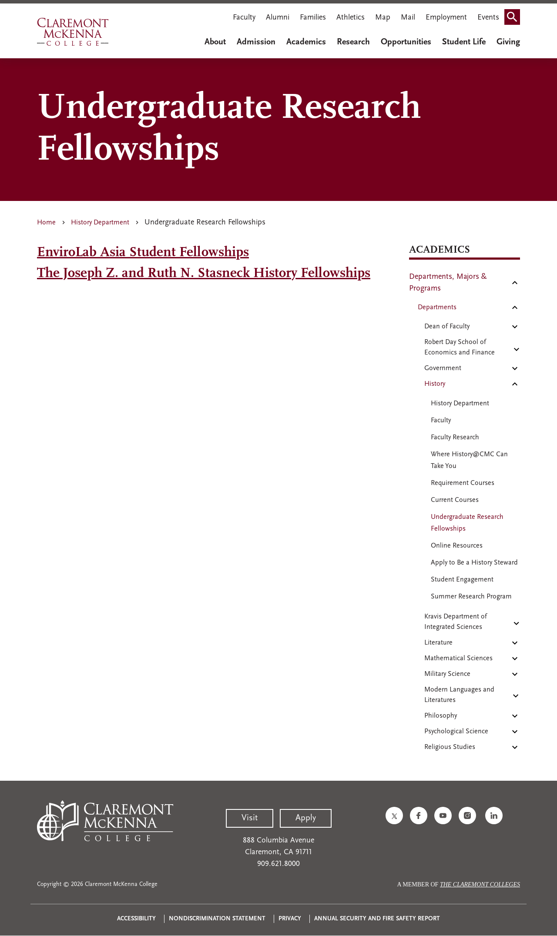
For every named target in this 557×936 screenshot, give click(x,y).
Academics (306, 42)
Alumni (277, 17)
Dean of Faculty (447, 326)
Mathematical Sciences (458, 658)
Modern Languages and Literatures (459, 695)
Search (515, 14)
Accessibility (136, 919)
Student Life (464, 42)
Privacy (289, 919)
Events (488, 17)
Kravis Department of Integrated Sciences (455, 622)
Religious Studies (449, 747)
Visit (250, 818)
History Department (100, 222)
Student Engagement (462, 579)
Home (46, 222)
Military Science (447, 674)
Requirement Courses (462, 483)
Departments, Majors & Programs (448, 283)
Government (442, 368)
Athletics (350, 17)
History (434, 384)
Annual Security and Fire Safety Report (377, 919)
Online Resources (457, 545)
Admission (256, 42)
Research (353, 42)
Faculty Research (455, 437)
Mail (408, 17)
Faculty (244, 17)
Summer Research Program (471, 596)
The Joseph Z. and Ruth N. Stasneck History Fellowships (203, 274)
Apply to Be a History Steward (474, 562)
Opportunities (406, 42)
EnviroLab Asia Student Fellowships (143, 253)
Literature (438, 642)
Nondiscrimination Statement (217, 919)
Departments (437, 307)
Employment (446, 17)
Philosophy (440, 715)
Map (382, 17)
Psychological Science (456, 731)
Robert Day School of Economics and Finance (459, 347)
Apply (305, 818)
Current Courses (455, 500)
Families (313, 17)
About (215, 42)
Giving (508, 42)
